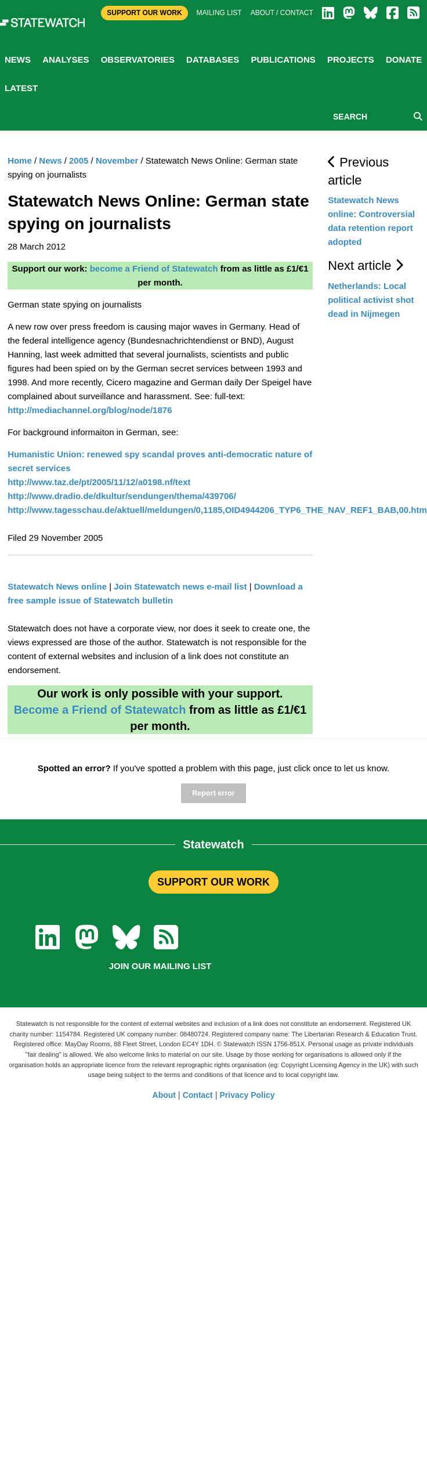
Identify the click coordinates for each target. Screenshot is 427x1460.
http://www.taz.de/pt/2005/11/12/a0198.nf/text (99, 482)
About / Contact (282, 13)
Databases (212, 59)
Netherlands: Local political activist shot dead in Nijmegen (371, 300)
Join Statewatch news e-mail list (180, 586)
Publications (283, 59)
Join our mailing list (160, 966)
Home (20, 160)
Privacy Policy (247, 1095)
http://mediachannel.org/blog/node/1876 (90, 410)
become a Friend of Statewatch (154, 268)
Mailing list (219, 13)
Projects (350, 59)
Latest (21, 88)
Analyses (65, 59)
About (164, 1095)
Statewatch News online (57, 586)
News (18, 59)
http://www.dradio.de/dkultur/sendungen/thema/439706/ (122, 496)
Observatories (138, 59)
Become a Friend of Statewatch (100, 709)
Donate (404, 59)
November (117, 160)
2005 (78, 160)
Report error (213, 793)
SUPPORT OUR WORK (213, 882)
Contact (198, 1095)
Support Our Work (144, 13)
